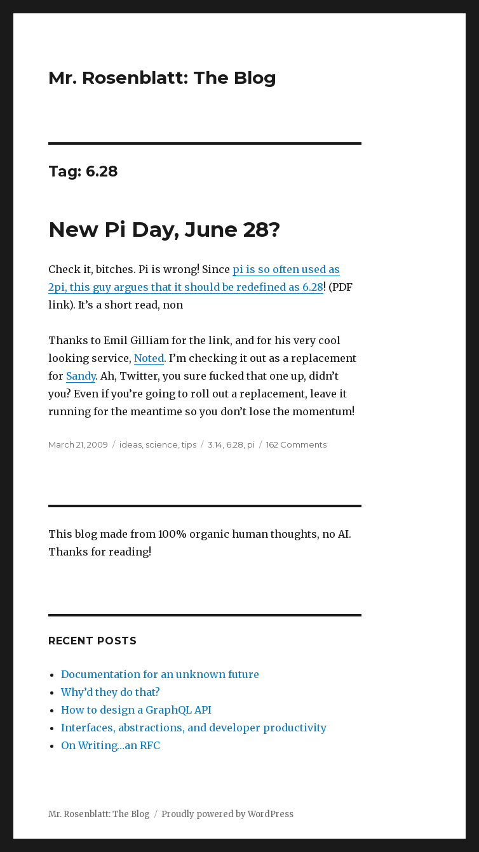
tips (189, 444)
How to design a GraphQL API (136, 709)
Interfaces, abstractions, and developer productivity (194, 727)
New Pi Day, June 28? (164, 229)
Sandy (80, 375)
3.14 (215, 444)
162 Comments (296, 444)
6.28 (234, 444)
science (161, 444)
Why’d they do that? (110, 692)
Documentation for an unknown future (160, 674)
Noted (149, 358)
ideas (130, 444)
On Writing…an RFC (110, 745)
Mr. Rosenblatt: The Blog (162, 77)
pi (251, 444)
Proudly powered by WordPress (227, 814)
